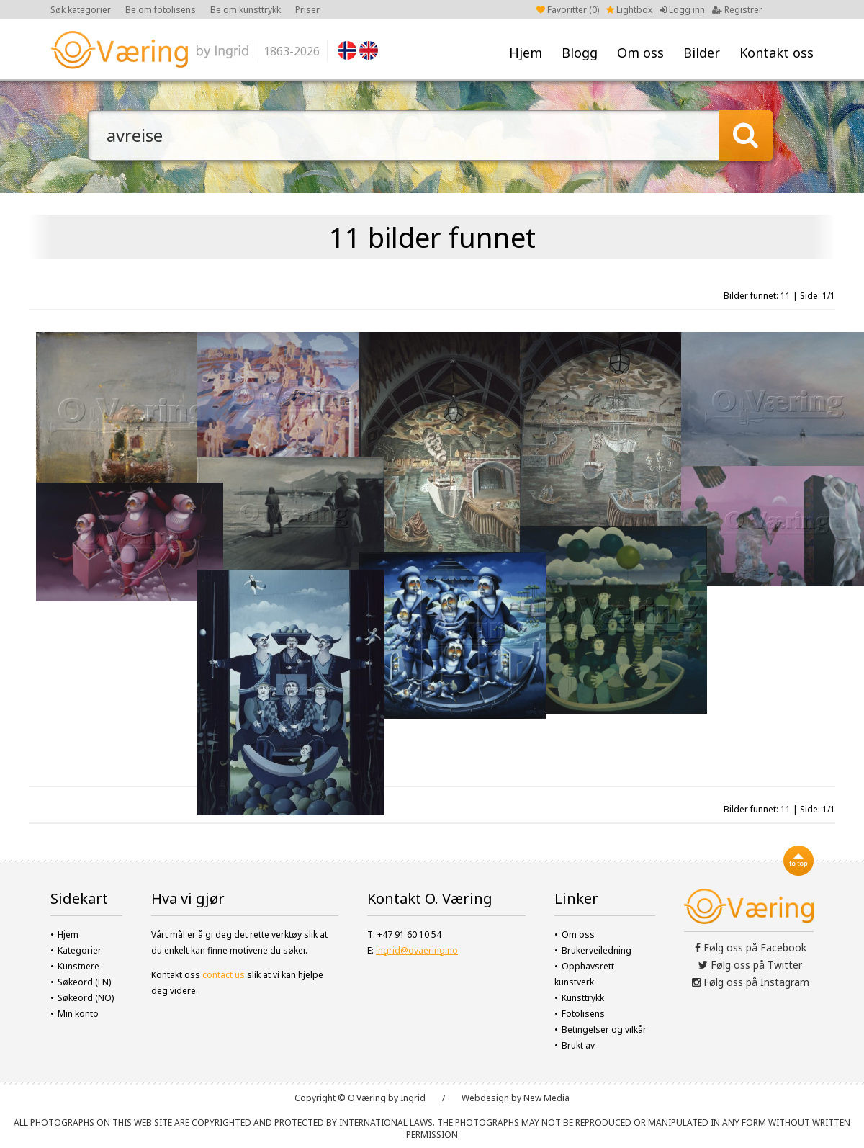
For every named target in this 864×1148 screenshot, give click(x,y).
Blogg (580, 52)
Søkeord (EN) (84, 982)
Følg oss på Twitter (750, 965)
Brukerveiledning (596, 950)
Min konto (78, 1014)
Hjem (525, 52)
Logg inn (682, 10)
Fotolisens (583, 1014)
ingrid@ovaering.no (417, 950)
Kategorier (80, 950)
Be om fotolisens (160, 10)
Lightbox (629, 10)
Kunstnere (78, 966)
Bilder (701, 52)
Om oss (640, 52)
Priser (307, 10)
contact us (223, 975)
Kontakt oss (776, 52)
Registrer (737, 10)
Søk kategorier (80, 10)
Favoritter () (567, 10)
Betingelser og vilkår (604, 1029)
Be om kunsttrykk (245, 10)
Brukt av (578, 1045)
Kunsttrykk (583, 998)
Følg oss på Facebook (750, 947)
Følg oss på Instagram (750, 982)
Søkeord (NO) (86, 998)
